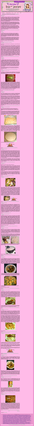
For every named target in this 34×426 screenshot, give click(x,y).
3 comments (2, 163)
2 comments (2, 92)
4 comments (2, 228)
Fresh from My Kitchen (10, 56)
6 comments (2, 177)
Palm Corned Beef (3, 15)
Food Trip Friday (6, 56)
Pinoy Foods (17, 56)
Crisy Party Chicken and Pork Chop (4, 309)
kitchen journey (14, 56)
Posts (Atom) (5, 412)
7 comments (2, 107)
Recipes (13, 90)
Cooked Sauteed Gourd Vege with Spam (5, 70)
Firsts (3, 56)
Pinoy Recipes (2, 255)
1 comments (2, 290)
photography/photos (17, 307)
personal (16, 375)
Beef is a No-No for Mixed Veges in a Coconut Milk (6, 42)
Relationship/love (3, 30)
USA (18, 201)
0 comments (2, 32)
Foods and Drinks (8, 201)
